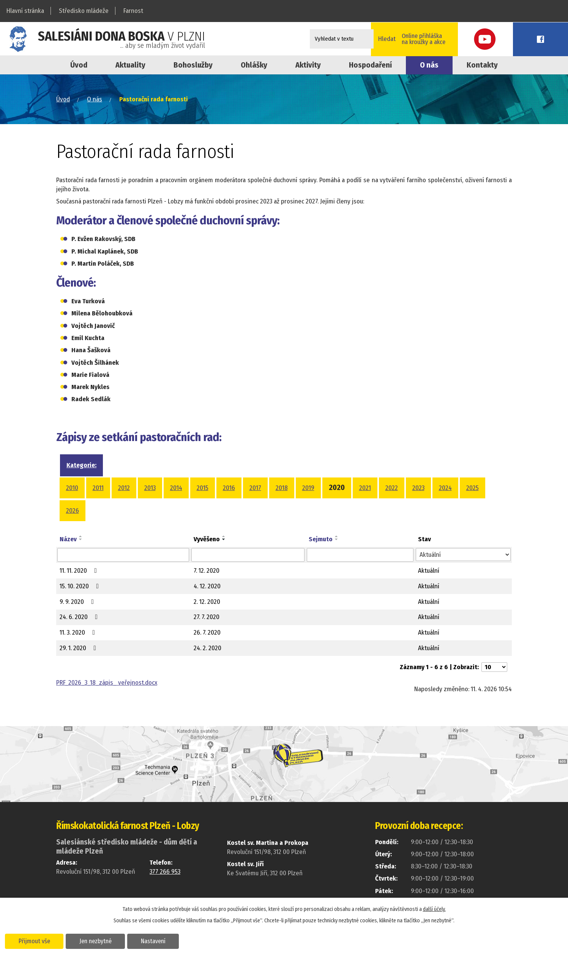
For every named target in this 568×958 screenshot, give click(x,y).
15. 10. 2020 (81, 586)
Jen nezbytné (98, 940)
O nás (429, 64)
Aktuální (428, 571)
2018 (282, 488)
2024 (445, 488)
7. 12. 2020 (206, 571)
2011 (98, 488)
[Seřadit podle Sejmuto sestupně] (337, 539)
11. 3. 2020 (79, 633)
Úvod (78, 64)
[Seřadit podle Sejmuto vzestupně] (337, 536)
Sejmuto (321, 539)
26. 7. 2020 (207, 633)
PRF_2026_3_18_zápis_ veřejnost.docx (106, 683)
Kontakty (482, 64)
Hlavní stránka (25, 11)
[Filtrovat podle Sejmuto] (360, 555)
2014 (176, 488)
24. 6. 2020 (80, 617)
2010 (72, 488)
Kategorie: (81, 465)
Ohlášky (254, 64)
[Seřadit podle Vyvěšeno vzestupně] (224, 536)
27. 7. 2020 (206, 617)
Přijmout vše (35, 940)
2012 (124, 488)
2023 (418, 488)
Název (68, 539)
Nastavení (157, 940)
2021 (365, 488)
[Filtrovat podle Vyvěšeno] (248, 555)
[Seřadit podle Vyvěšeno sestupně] (224, 539)
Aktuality (130, 64)
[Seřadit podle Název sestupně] (81, 539)
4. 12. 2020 (207, 586)
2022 (391, 488)
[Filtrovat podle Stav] (463, 554)
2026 (72, 511)
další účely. (434, 909)
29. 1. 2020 (79, 648)
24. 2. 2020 (207, 648)
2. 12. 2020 (207, 602)
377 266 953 (165, 872)
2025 (472, 488)
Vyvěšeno (207, 539)
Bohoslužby (193, 64)
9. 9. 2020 (78, 602)
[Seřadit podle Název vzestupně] (81, 536)
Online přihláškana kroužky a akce (463, 39)
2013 (150, 488)
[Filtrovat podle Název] (123, 555)
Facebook (551, 39)
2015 (202, 488)
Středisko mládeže (84, 11)
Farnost (133, 11)
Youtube (517, 39)
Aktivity (308, 64)
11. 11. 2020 (80, 571)
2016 (229, 488)
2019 (308, 488)
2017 (255, 488)
